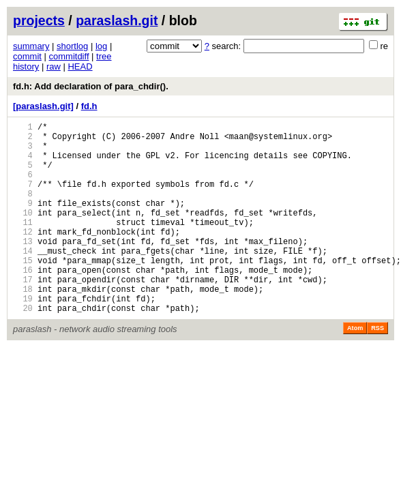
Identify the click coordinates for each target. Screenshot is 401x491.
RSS (377, 369)
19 (23, 337)
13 (23, 267)
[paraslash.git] (43, 106)
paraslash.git (117, 20)
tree (103, 56)
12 (23, 256)
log (101, 46)
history (26, 66)
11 (23, 244)
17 (23, 314)
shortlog (72, 46)
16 (23, 302)
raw (53, 66)
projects (39, 20)
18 (23, 325)
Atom (355, 369)
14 (23, 279)
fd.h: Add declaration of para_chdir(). (90, 86)
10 (23, 233)
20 (23, 349)
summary (31, 46)
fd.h (89, 106)
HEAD (80, 66)
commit (27, 56)
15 (23, 291)
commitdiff (69, 56)
